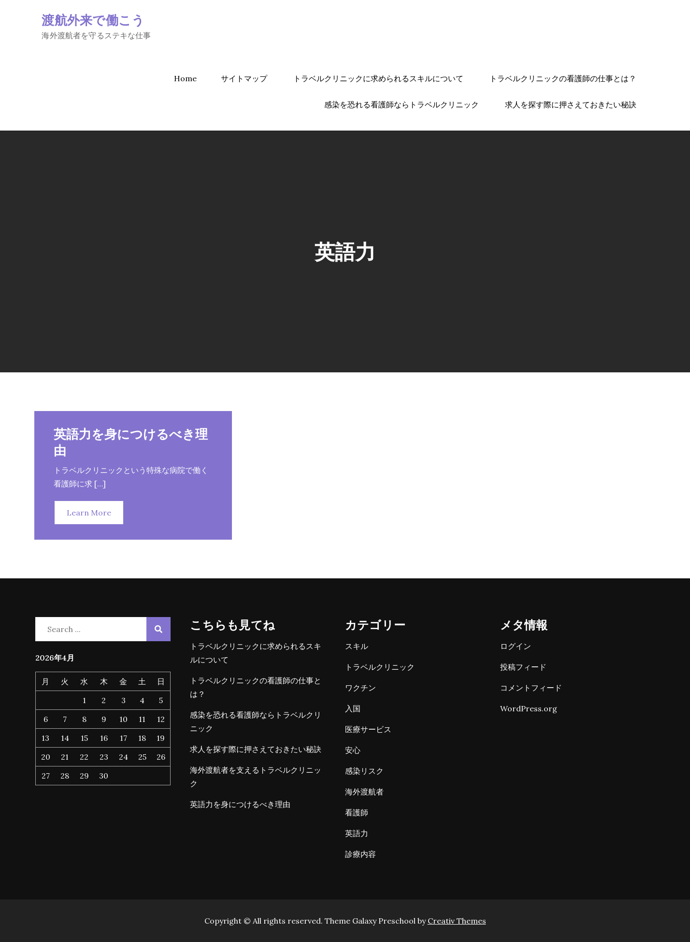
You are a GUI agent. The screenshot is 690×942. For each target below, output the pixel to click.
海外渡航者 (364, 791)
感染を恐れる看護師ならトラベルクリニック (401, 104)
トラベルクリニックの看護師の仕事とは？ (562, 78)
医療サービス (368, 729)
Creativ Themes (457, 921)
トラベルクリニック (380, 667)
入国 (352, 708)
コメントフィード (531, 687)
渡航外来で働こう (93, 20)
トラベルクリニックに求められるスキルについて (378, 78)
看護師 (356, 812)
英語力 (356, 833)
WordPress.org (528, 708)
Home (185, 78)
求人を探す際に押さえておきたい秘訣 (570, 104)
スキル (356, 646)
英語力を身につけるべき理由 (240, 804)
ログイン (515, 646)
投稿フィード (523, 667)
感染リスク (364, 771)
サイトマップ (244, 78)
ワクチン (360, 687)
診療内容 (360, 854)
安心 (352, 750)
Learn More (89, 512)
